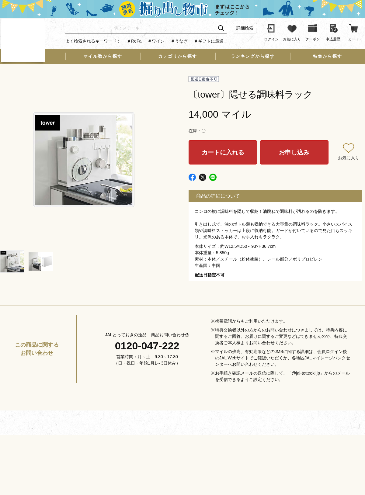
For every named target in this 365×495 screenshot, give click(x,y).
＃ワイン (156, 41)
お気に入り (348, 157)
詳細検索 (244, 28)
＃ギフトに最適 (209, 41)
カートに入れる (223, 152)
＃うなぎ (179, 41)
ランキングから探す (253, 56)
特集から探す (327, 56)
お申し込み (294, 152)
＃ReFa (134, 41)
